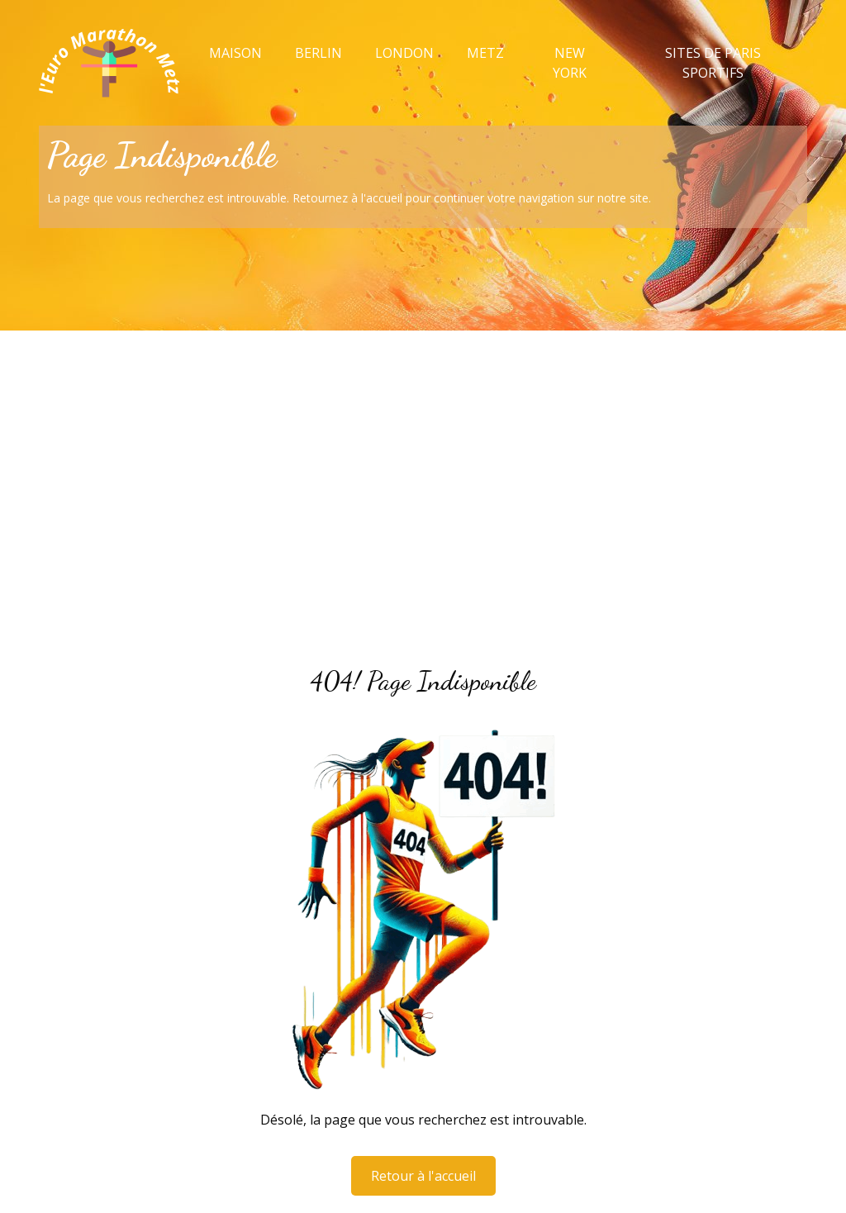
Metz (485, 53)
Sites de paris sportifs (713, 63)
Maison (235, 53)
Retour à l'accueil (423, 1176)
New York (570, 63)
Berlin (318, 53)
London (404, 53)
